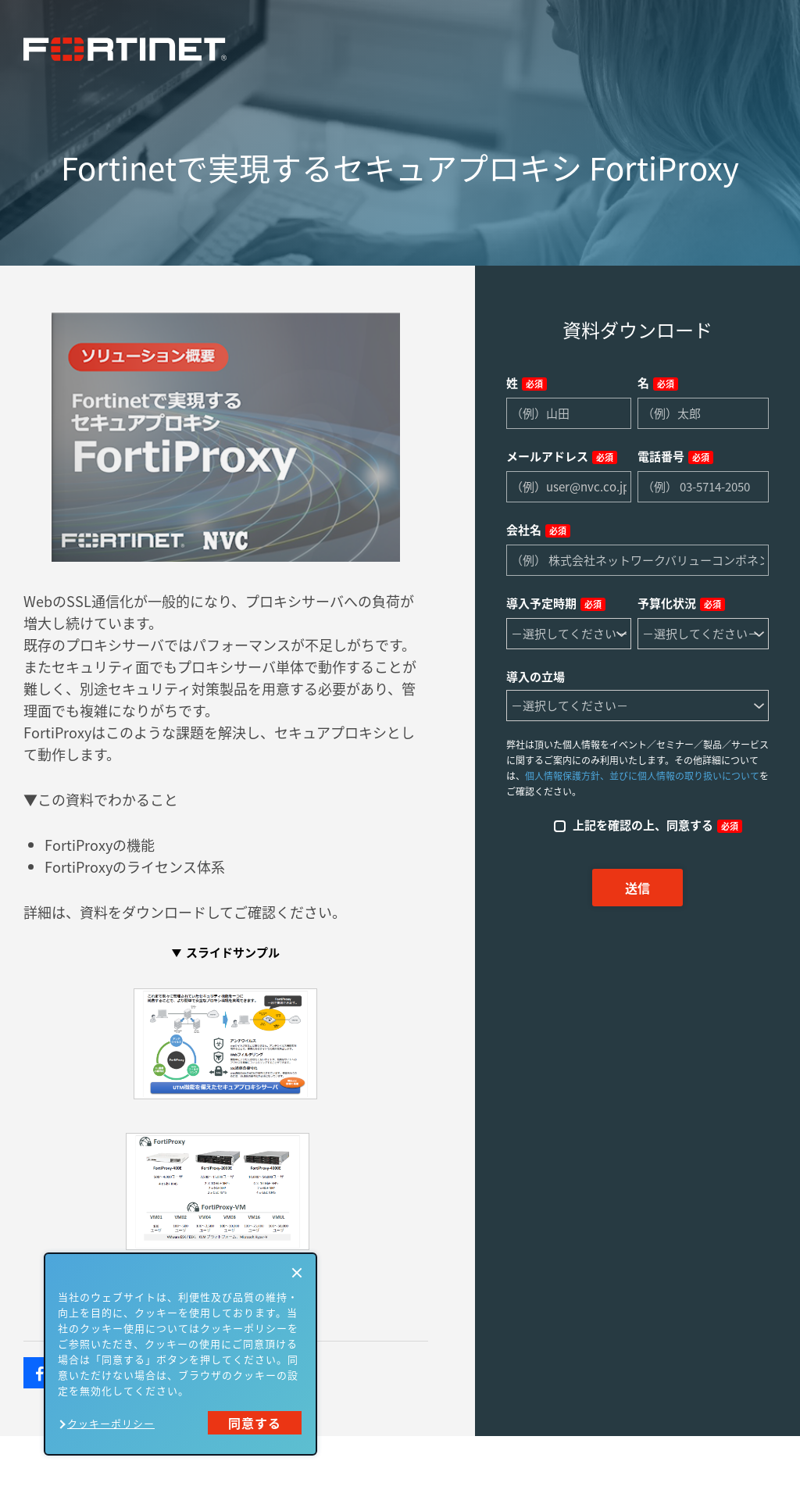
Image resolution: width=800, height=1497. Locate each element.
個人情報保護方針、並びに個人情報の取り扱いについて (642, 776)
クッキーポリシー (111, 1423)
